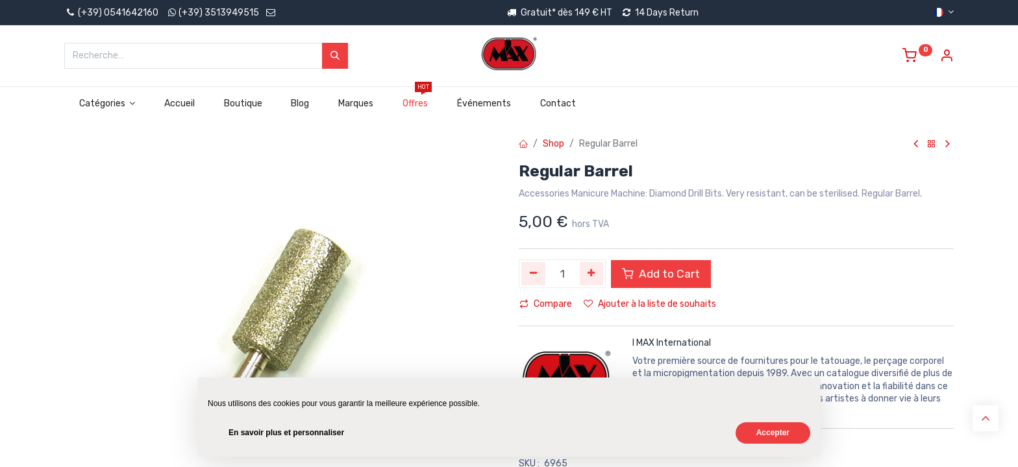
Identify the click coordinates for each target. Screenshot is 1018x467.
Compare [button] (545, 303)
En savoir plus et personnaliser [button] (286, 432)
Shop (553, 143)
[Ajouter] (592, 273)
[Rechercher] (335, 56)
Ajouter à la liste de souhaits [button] (650, 303)
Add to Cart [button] (661, 273)
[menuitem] (180, 104)
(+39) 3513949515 (219, 12)
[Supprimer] (533, 273)
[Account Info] (946, 57)
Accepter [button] (772, 432)
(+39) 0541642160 (111, 12)
